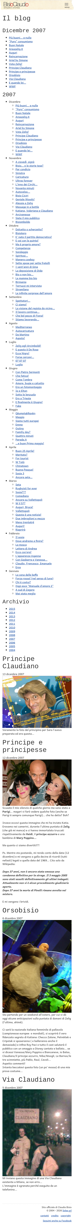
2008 (12, 635)
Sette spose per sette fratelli (33, 263)
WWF (12, 86)
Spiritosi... (22, 255)
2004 (12, 650)
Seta (18, 484)
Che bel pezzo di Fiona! (29, 315)
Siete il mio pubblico (28, 218)
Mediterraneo (24, 327)
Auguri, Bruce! (24, 507)
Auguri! (20, 526)
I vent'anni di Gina (27, 267)
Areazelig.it (16, 49)
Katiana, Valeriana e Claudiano (34, 210)
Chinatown (22, 466)
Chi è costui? (23, 582)
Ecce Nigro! (22, 353)
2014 (12, 612)
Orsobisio (14, 75)
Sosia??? (21, 492)
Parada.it (21, 439)
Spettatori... (23, 300)
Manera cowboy (25, 259)
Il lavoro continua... (28, 312)
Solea (67, 1210)
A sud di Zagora (25, 589)
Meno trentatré (25, 522)
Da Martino (22, 334)
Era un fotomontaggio (29, 387)
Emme (19, 424)
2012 (12, 620)
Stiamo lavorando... (27, 319)
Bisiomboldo (23, 222)
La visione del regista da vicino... (35, 308)
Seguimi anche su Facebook (57, 1220)
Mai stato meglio (26, 593)
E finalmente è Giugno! (29, 402)
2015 (12, 608)
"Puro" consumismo (21, 41)
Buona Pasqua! (24, 469)
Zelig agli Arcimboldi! (28, 345)
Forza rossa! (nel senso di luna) (34, 578)
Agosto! (20, 338)
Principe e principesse (22, 71)
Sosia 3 (20, 473)
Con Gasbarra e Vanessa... (31, 559)
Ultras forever (24, 180)
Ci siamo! (21, 304)
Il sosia (20, 537)
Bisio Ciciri (22, 195)
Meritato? (21, 454)
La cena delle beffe (27, 574)
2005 (12, 646)
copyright (66, 1215)
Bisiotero (21, 233)
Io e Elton (21, 390)
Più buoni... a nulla (20, 37)
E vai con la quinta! (27, 240)
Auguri (13, 52)
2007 (12, 639)
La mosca (21, 544)
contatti (45, 1215)
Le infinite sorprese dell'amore (34, 293)
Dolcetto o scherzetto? (29, 229)
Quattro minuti (24, 435)
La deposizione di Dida (29, 270)
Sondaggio (22, 252)
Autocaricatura (25, 330)
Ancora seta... (24, 477)
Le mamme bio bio (26, 278)
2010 (12, 627)
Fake (18, 406)
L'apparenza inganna (28, 556)
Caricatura (22, 177)
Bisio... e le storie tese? (29, 165)
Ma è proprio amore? (28, 244)
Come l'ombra (24, 379)
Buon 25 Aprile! (25, 451)
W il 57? (20, 503)
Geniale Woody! (25, 199)
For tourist (22, 458)
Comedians (22, 496)
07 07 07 (21, 360)
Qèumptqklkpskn (25, 413)
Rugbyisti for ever (26, 488)
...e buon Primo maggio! (30, 443)
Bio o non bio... (24, 274)
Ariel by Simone (18, 60)
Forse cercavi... (25, 357)
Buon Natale (16, 45)
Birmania (21, 282)
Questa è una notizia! (28, 514)
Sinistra (20, 173)
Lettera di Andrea (26, 548)
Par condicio (23, 169)
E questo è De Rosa (27, 349)
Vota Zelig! (15, 64)
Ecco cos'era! (24, 552)
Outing (20, 428)
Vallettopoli (23, 511)
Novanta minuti (25, 188)
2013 (12, 616)
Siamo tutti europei (27, 421)
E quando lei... (17, 82)
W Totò (20, 462)
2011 (12, 623)
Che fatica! (22, 375)
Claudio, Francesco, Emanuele (34, 563)
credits (54, 1215)
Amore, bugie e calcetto (30, 383)
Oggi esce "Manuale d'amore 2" (35, 586)
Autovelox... (23, 191)
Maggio (20, 417)
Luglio (19, 364)
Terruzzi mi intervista (29, 285)
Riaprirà (20, 529)
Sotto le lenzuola (26, 394)
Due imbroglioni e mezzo (30, 518)
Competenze (23, 248)
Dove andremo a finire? (29, 541)
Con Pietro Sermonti (28, 372)
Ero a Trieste (23, 398)
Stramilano (22, 289)
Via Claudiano (17, 79)
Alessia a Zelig (24, 203)
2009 (12, 631)
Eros (18, 567)
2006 (12, 642)
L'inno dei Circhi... (26, 184)
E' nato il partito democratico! (34, 237)
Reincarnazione (18, 56)
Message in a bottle (27, 207)
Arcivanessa (23, 214)
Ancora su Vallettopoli (29, 499)
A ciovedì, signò (25, 162)
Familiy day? (23, 432)
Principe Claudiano (20, 67)
